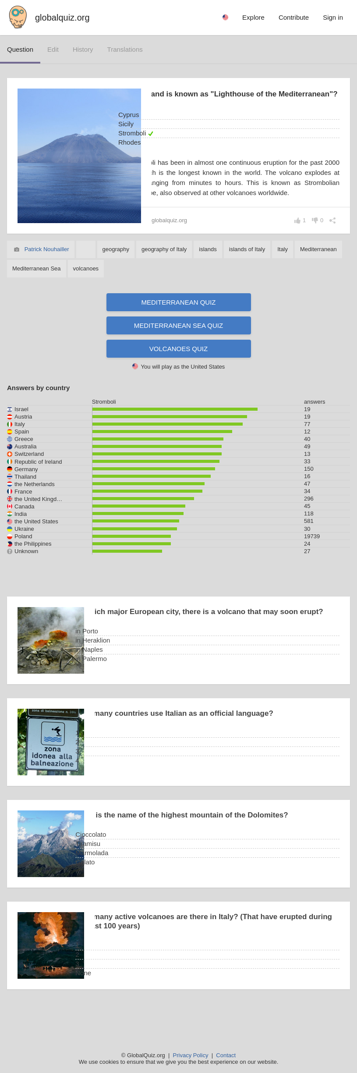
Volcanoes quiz (178, 370)
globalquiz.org (62, 17)
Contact (226, 1055)
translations (125, 49)
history (83, 49)
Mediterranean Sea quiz (178, 347)
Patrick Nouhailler (47, 270)
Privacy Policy (191, 1055)
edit (53, 49)
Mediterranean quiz (178, 323)
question (20, 49)
